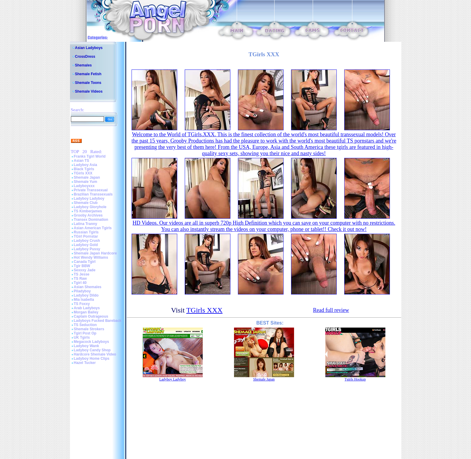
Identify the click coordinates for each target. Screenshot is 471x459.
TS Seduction (85, 325)
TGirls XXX (83, 173)
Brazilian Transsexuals (93, 194)
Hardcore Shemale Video (95, 354)
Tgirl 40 (80, 283)
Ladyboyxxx (84, 186)
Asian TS (81, 161)
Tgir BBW (82, 266)
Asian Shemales (88, 287)
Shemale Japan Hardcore (95, 253)
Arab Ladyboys (87, 308)
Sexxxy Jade (85, 270)
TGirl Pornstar (86, 236)
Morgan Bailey (86, 312)
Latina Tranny (85, 224)
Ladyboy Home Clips (92, 358)
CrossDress (85, 56)
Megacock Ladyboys (91, 342)
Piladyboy (82, 291)
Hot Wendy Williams (91, 257)
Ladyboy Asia (85, 165)
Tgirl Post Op (85, 333)
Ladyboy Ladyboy (89, 198)
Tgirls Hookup (355, 379)
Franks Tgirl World (90, 156)
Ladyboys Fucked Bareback (98, 321)
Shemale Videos (89, 91)
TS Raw (80, 278)
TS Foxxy (82, 304)
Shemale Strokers (89, 329)
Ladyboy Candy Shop (92, 350)
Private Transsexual (91, 190)
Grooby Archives (88, 215)
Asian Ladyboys (89, 48)
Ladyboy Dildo (86, 295)
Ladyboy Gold (86, 245)
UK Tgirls (82, 337)
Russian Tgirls (86, 232)
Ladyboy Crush (87, 241)
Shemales (83, 65)
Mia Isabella (84, 299)
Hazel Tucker (85, 363)
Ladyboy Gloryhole (90, 207)
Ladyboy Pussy (87, 249)
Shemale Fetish (88, 74)
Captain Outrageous (91, 316)
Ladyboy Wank (86, 346)
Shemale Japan (87, 177)
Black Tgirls (84, 169)
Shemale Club (86, 203)
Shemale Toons (88, 83)
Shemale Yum (85, 182)
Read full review (331, 310)
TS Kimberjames (88, 211)
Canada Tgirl (85, 262)
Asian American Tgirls (93, 228)
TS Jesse (82, 274)
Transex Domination (91, 219)
